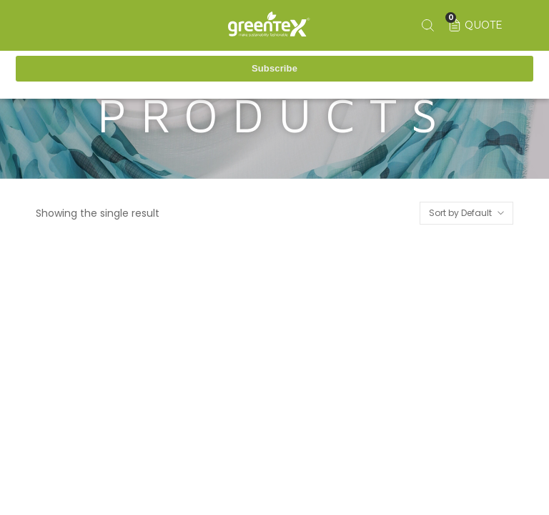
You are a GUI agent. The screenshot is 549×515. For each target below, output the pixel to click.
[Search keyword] (427, 25)
